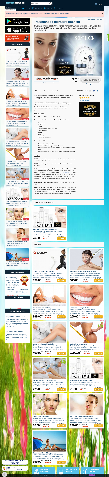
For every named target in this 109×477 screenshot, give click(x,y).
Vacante (28, 8)
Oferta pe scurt (40, 91)
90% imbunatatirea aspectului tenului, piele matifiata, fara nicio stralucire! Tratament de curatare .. (16, 203)
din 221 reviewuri (84, 100)
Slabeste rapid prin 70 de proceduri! (45, 453)
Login (100, 4)
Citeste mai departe (22, 293)
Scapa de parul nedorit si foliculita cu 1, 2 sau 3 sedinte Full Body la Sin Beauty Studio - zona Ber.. (17, 183)
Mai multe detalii (53, 91)
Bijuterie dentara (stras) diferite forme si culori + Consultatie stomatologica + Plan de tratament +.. (16, 123)
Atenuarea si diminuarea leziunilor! (45, 229)
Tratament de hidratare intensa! (57, 21)
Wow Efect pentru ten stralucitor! (81, 416)
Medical (49, 8)
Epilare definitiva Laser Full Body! (44, 380)
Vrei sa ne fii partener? (45, 470)
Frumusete (38, 8)
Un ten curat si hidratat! (41, 416)
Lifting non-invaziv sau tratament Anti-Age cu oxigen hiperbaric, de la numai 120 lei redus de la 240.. (16, 243)
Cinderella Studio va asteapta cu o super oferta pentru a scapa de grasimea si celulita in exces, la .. (16, 163)
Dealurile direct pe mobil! (71, 470)
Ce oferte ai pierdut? (94, 470)
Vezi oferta (61, 238)
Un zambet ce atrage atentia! (80, 308)
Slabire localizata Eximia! (78, 344)
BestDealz (15, 3)
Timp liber (60, 8)
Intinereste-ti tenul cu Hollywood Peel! (83, 271)
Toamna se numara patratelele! (43, 271)
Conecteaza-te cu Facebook (96, 4)
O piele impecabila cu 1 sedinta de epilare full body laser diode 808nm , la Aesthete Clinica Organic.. (17, 143)
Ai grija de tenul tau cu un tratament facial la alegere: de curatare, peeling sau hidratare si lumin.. (16, 223)
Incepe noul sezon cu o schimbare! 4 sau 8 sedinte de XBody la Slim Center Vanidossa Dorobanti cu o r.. (17, 63)
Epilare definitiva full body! (42, 308)
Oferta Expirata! (90, 79)
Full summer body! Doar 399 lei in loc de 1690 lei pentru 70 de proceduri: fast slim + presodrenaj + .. (17, 263)
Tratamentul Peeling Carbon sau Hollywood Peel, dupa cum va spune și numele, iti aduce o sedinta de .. (17, 83)
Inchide (102, 13)
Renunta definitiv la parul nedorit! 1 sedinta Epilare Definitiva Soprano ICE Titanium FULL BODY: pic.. (17, 103)
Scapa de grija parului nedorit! (43, 344)
